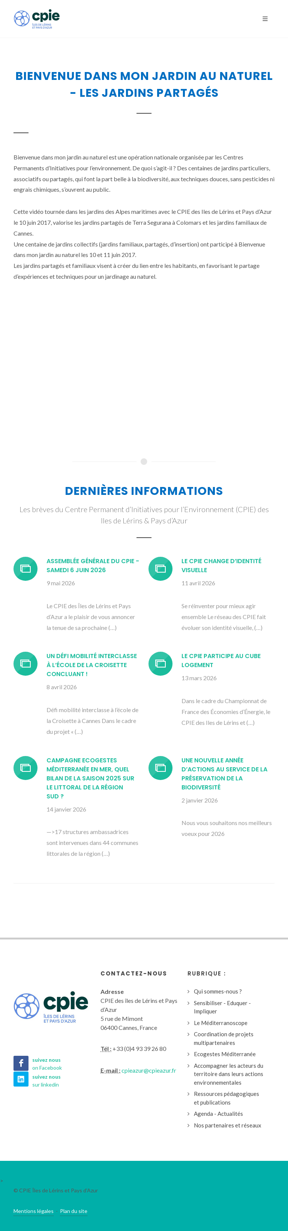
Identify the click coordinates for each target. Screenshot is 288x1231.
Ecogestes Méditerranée (225, 1054)
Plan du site (73, 1211)
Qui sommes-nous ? (218, 991)
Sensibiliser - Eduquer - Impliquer (222, 1007)
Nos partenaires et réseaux (227, 1125)
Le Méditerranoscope (221, 1022)
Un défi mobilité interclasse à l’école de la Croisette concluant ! (91, 665)
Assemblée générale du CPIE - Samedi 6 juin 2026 (92, 565)
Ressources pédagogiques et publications (226, 1098)
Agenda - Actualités (218, 1113)
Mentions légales (34, 1211)
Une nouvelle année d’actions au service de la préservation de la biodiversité (224, 774)
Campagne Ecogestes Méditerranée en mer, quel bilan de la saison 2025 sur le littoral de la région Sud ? (90, 778)
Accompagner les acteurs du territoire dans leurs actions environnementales (228, 1074)
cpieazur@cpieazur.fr (149, 1070)
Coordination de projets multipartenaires (224, 1038)
